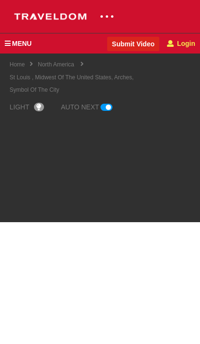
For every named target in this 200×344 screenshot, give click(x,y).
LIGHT (27, 107)
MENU (18, 43)
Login (181, 43)
